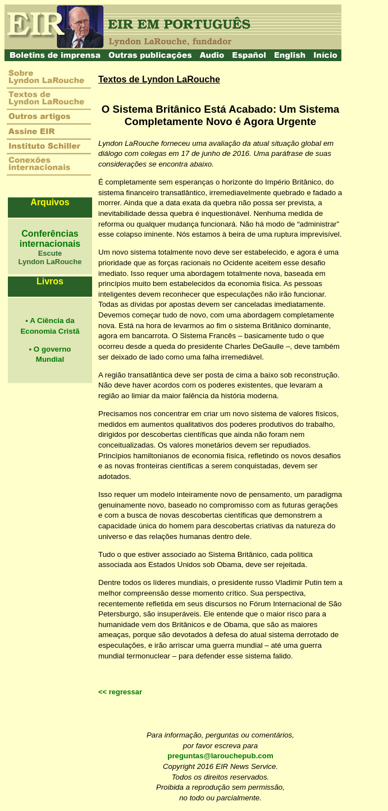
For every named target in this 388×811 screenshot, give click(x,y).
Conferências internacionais (50, 238)
